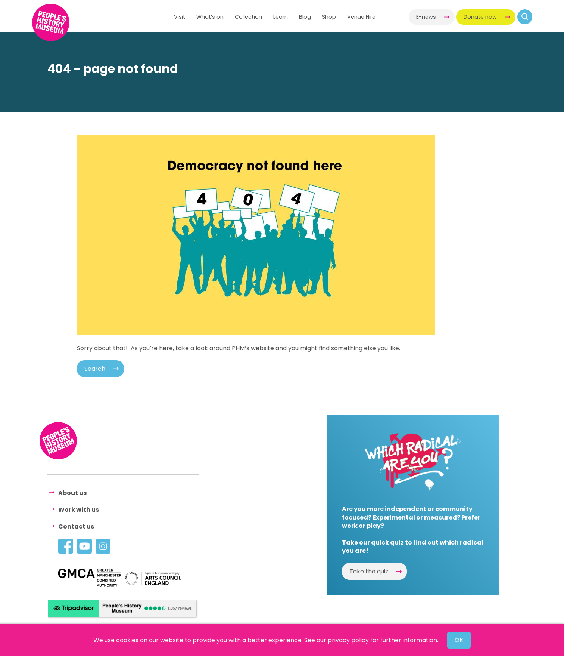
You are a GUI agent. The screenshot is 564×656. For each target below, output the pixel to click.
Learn (280, 17)
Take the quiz (368, 571)
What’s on (210, 17)
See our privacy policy (336, 640)
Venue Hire (361, 17)
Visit (179, 17)
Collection (248, 17)
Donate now (480, 17)
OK (459, 640)
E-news (426, 17)
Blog (305, 17)
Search (94, 368)
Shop (329, 17)
